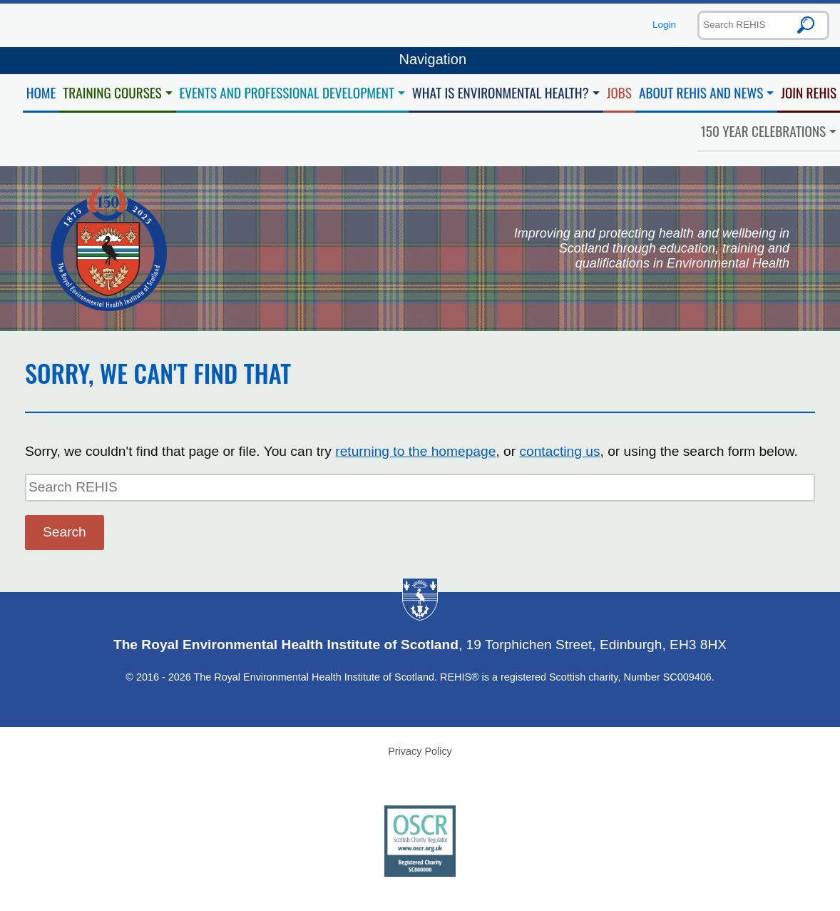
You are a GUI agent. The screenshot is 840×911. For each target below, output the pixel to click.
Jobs (619, 92)
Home (41, 92)
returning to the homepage (415, 451)
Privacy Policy (420, 751)
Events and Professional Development (287, 92)
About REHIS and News (701, 92)
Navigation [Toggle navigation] (420, 60)
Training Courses (112, 92)
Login (664, 24)
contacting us (559, 451)
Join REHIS (808, 92)
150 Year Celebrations (763, 131)
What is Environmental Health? (500, 92)
